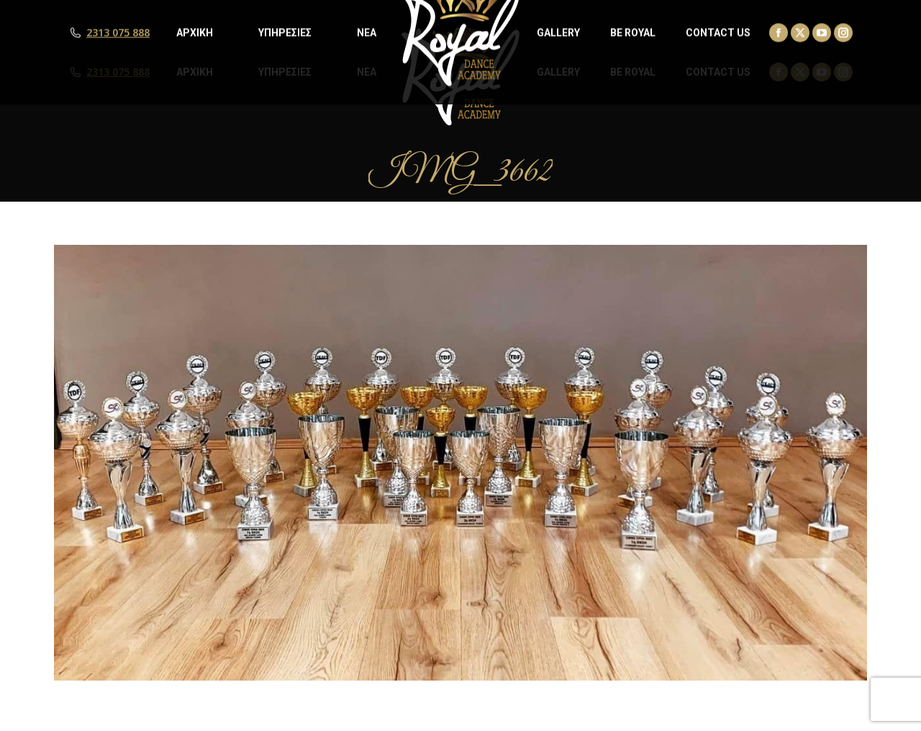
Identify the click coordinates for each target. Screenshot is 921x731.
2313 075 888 (118, 72)
